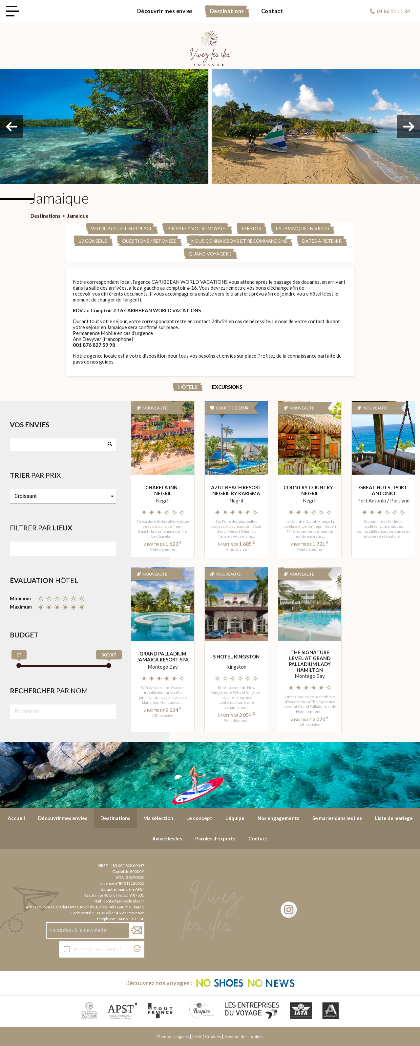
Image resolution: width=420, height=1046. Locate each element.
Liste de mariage (394, 818)
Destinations (227, 11)
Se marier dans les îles (337, 818)
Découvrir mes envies (165, 11)
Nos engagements (278, 818)
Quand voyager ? (210, 253)
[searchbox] (16, 444)
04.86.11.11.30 (130, 918)
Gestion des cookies (243, 1036)
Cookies (213, 1036)
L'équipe (234, 818)
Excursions (227, 387)
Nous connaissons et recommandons (239, 241)
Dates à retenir (322, 241)
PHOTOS (251, 228)
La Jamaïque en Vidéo (302, 228)
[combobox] (63, 444)
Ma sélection (158, 818)
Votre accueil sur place (122, 228)
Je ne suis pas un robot (97, 949)
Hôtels (187, 387)
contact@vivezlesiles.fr (123, 901)
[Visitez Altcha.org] (137, 950)
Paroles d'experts (215, 838)
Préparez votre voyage (197, 228)
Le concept (199, 818)
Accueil (16, 818)
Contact (272, 11)
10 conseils (93, 241)
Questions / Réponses (149, 241)
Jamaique (78, 216)
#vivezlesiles (167, 838)
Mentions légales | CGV (179, 1036)
